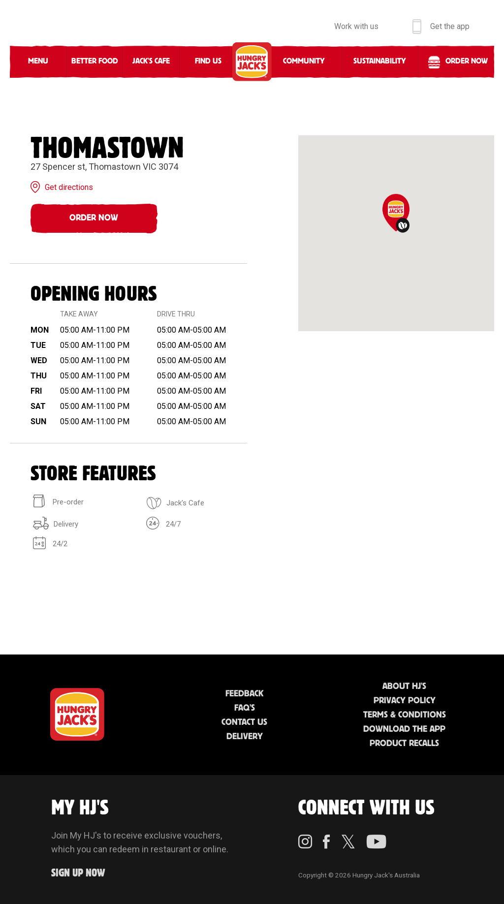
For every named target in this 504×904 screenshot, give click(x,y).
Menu (38, 61)
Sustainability (379, 61)
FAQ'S (244, 708)
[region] (396, 233)
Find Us (208, 61)
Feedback (244, 694)
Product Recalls (404, 744)
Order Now (93, 218)
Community (304, 61)
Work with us (356, 26)
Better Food (94, 61)
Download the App (404, 729)
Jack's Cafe (151, 61)
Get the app (450, 26)
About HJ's (404, 686)
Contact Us (244, 722)
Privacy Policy (405, 701)
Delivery (244, 737)
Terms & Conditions (404, 715)
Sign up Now (78, 873)
